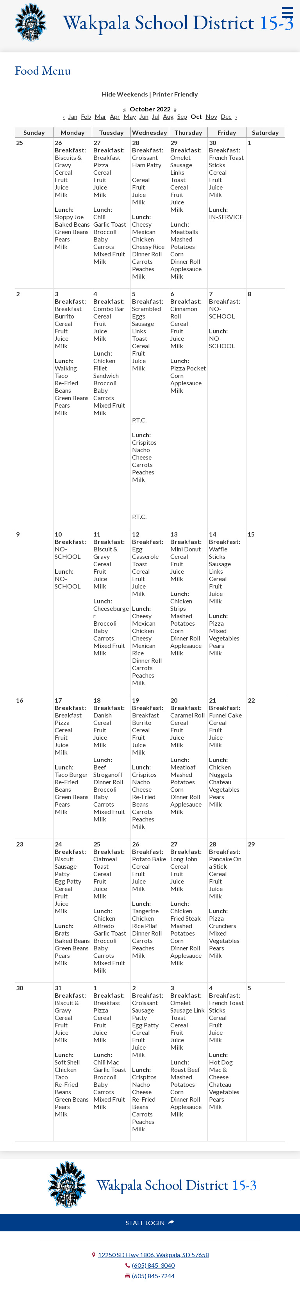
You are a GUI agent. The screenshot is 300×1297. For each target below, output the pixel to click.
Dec (226, 116)
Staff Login (150, 1222)
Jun (143, 116)
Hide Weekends (125, 94)
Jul (155, 116)
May (129, 116)
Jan (72, 116)
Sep (182, 116)
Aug (168, 116)
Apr (115, 116)
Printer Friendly (175, 94)
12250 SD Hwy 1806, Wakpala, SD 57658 (153, 1254)
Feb (86, 116)
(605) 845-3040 (153, 1265)
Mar (100, 116)
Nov (211, 116)
